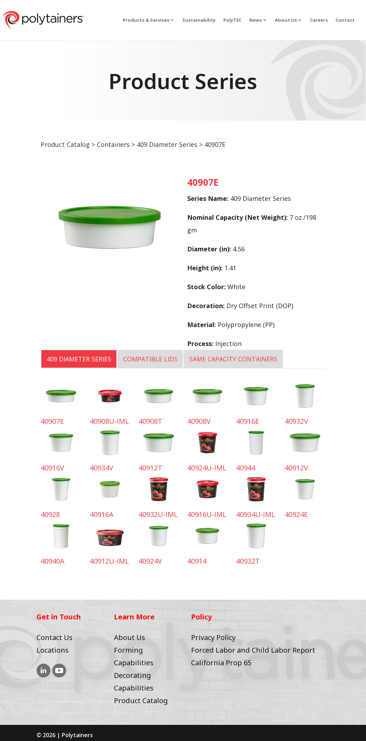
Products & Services (146, 20)
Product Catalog (65, 144)
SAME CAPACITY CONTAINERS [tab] (233, 359)
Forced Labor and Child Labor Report (253, 650)
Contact (345, 20)
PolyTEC (232, 20)
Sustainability (199, 20)
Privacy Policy (213, 637)
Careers (319, 20)
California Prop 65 (221, 662)
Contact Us (54, 637)
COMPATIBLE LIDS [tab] (150, 359)
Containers (113, 144)
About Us (286, 20)
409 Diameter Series (167, 144)
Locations (52, 650)
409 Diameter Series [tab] (79, 359)
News (255, 20)
